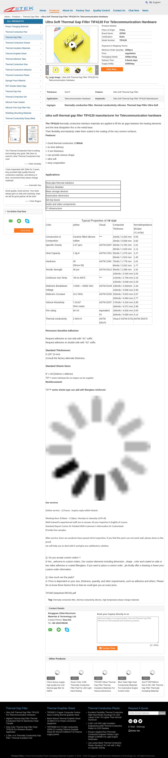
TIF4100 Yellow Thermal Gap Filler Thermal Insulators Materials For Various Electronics (104, 686)
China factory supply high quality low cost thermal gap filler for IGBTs (56, 686)
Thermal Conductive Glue (16, 64)
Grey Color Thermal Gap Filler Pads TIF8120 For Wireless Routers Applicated (21, 729)
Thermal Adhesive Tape (15, 59)
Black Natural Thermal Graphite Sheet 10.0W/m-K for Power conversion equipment (63, 721)
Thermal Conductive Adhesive (18, 70)
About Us (68, 10)
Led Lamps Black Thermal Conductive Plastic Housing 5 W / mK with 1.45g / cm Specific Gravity (104, 745)
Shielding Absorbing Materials (18, 113)
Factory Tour (83, 10)
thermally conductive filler (64, 600)
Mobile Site (134, 731)
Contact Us (119, 10)
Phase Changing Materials (17, 26)
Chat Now (133, 10)
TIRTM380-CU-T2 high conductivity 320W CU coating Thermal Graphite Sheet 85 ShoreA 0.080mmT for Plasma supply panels (64, 731)
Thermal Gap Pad (13, 91)
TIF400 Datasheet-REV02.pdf (61, 593)
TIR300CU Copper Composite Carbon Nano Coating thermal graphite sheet (63, 713)
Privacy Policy (17, 756)
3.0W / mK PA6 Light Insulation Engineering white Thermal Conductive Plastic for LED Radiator (105, 725)
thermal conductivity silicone (89, 600)
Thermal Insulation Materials (17, 48)
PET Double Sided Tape (15, 86)
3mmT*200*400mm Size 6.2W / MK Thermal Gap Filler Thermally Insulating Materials (152, 686)
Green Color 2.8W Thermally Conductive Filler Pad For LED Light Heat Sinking (81, 686)
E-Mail (131, 726)
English (157, 2)
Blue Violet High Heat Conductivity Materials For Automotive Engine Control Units (128, 686)
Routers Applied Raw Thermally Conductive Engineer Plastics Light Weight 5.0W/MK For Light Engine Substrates (103, 735)
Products (54, 10)
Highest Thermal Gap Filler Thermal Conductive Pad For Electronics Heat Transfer (22, 721)
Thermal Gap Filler (31, 17)
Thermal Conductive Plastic (17, 75)
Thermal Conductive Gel (16, 97)
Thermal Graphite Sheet (15, 53)
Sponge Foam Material (15, 80)
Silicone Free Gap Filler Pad (17, 108)
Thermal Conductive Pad (16, 32)
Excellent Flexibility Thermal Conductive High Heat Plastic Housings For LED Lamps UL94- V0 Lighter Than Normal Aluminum (105, 716)
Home (43, 10)
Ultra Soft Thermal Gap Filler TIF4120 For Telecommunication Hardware (22, 713)
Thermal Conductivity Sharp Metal (20, 118)
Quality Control (101, 10)
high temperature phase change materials (121, 600)
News (145, 10)
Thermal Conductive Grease (17, 43)
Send (162, 713)
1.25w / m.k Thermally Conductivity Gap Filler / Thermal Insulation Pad (23, 736)
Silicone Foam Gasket (15, 102)
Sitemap (140, 726)
